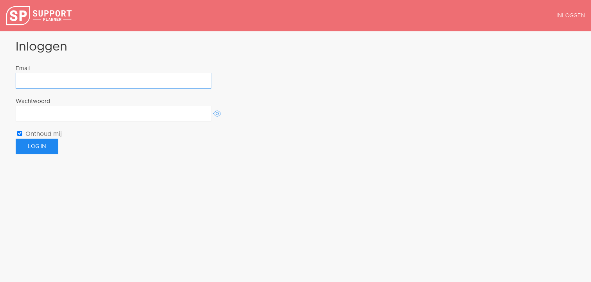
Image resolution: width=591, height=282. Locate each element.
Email (23, 68)
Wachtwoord (33, 101)
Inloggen (571, 15)
